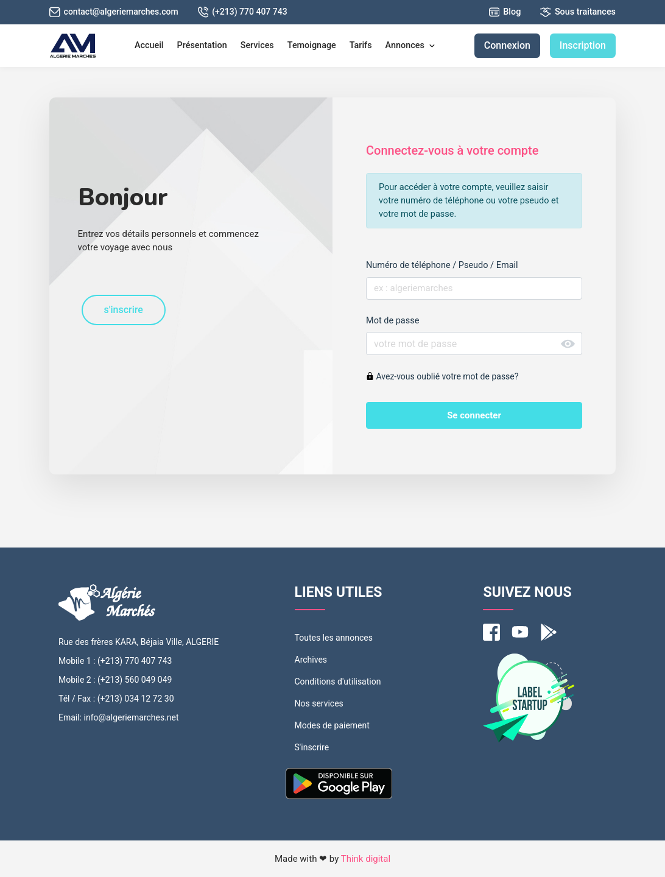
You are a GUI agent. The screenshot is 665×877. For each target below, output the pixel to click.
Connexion (507, 45)
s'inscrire (123, 309)
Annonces (410, 45)
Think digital (365, 858)
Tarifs (361, 45)
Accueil (149, 45)
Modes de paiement (332, 725)
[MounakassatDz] (72, 45)
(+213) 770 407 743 (242, 12)
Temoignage (311, 45)
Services (257, 45)
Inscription (583, 45)
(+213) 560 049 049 (134, 680)
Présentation (202, 45)
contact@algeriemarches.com (113, 12)
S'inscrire (312, 747)
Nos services (319, 703)
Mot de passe (392, 320)
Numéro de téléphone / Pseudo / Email (442, 265)
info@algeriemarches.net (131, 717)
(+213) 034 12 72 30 (135, 698)
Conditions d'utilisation (338, 681)
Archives (311, 659)
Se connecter (474, 415)
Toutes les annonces (334, 638)
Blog (505, 12)
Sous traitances (578, 12)
